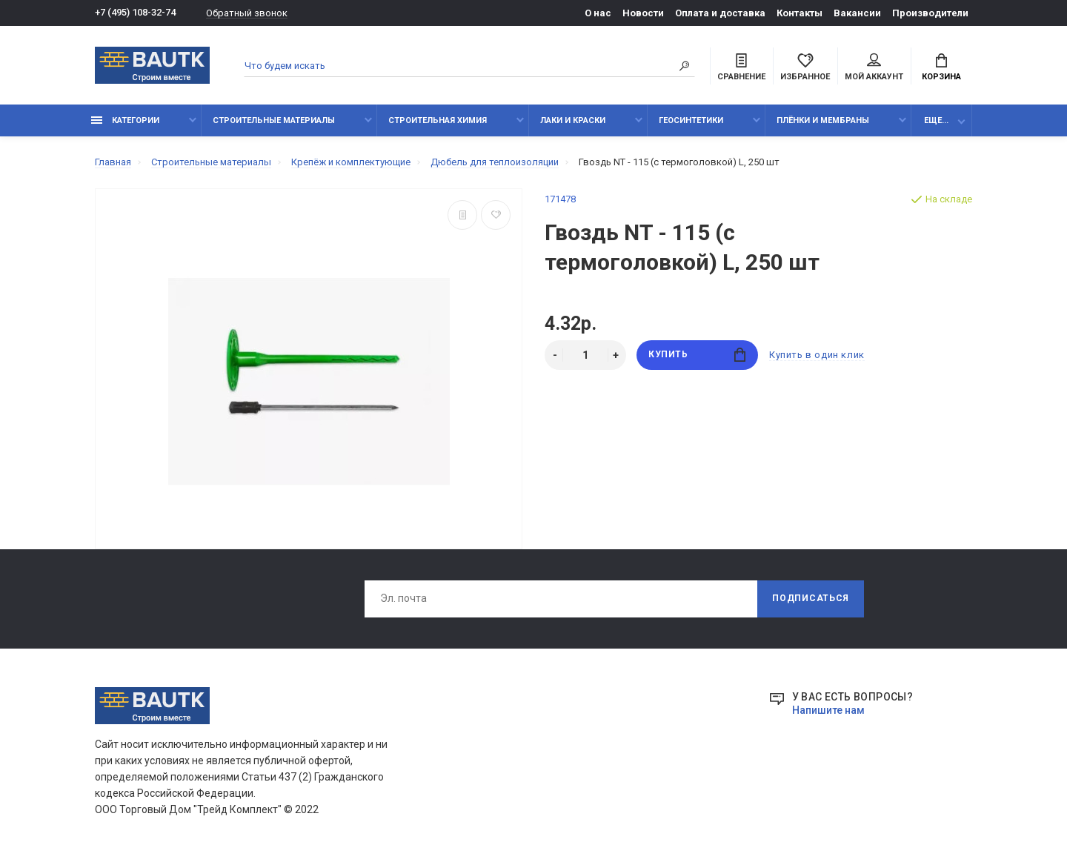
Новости (643, 13)
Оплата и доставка (720, 13)
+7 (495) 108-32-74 (135, 13)
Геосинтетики (691, 120)
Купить (696, 355)
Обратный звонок (246, 13)
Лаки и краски (572, 120)
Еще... (936, 120)
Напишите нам (828, 710)
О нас (598, 13)
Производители (930, 13)
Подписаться (810, 599)
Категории (125, 120)
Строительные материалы (274, 120)
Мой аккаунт (874, 67)
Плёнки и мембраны (823, 120)
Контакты (799, 13)
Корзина (941, 67)
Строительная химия (437, 120)
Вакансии (857, 13)
